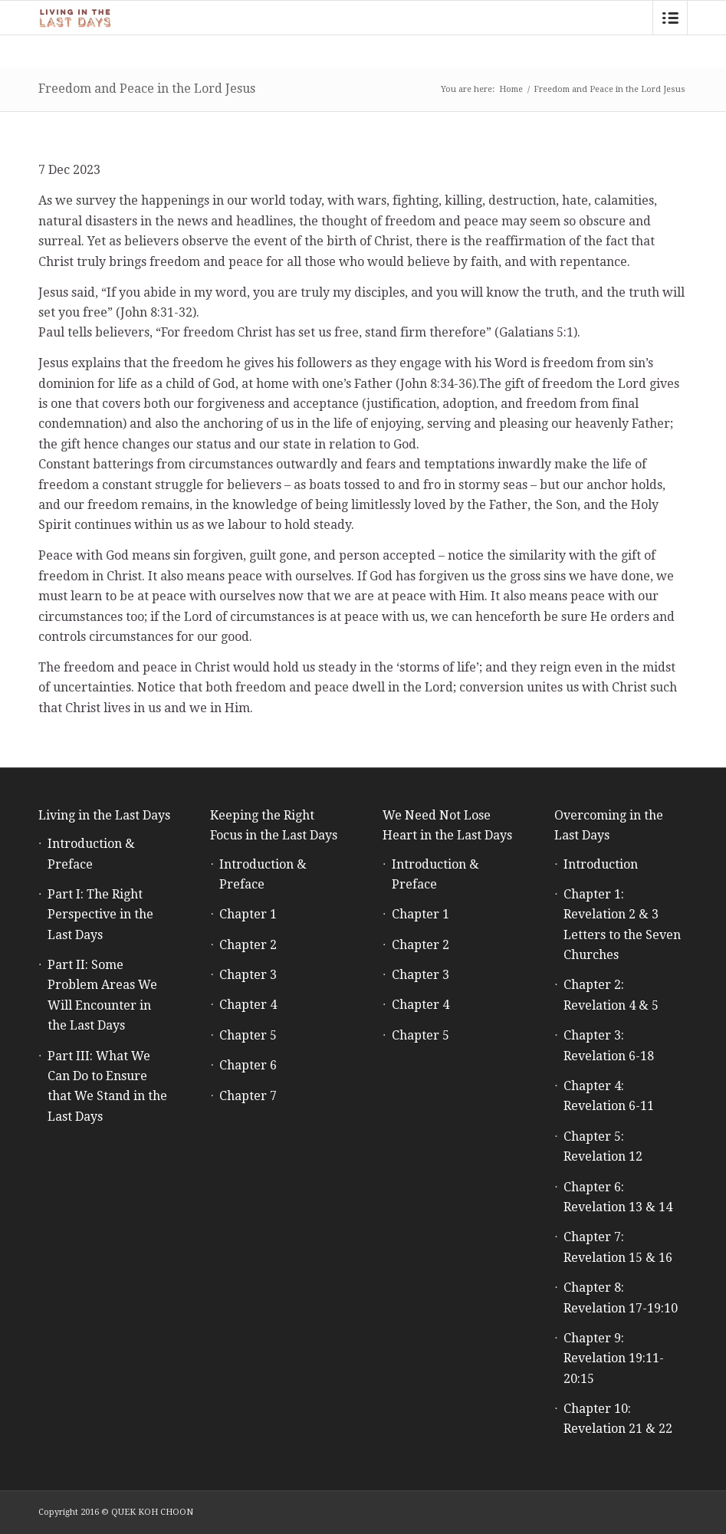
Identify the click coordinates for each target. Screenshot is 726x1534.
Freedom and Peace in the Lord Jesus (146, 88)
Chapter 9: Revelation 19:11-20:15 (613, 1358)
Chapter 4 (248, 1004)
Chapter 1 (248, 914)
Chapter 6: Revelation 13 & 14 (617, 1197)
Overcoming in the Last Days (608, 825)
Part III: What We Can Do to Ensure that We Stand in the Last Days (107, 1086)
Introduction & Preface (91, 853)
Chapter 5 (248, 1035)
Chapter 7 (248, 1096)
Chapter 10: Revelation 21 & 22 (617, 1418)
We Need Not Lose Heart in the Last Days (447, 825)
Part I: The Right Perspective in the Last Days (100, 914)
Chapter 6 (248, 1065)
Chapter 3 (248, 974)
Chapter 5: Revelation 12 (602, 1146)
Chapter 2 (248, 945)
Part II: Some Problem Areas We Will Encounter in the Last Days (102, 995)
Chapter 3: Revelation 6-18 (608, 1045)
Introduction (600, 864)
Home (511, 89)
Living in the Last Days (104, 815)
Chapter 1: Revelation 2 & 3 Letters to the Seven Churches (622, 924)
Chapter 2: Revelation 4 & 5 (611, 994)
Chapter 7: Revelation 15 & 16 (617, 1247)
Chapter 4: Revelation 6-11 (608, 1096)
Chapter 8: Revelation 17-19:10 (620, 1297)
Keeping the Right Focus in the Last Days (273, 825)
